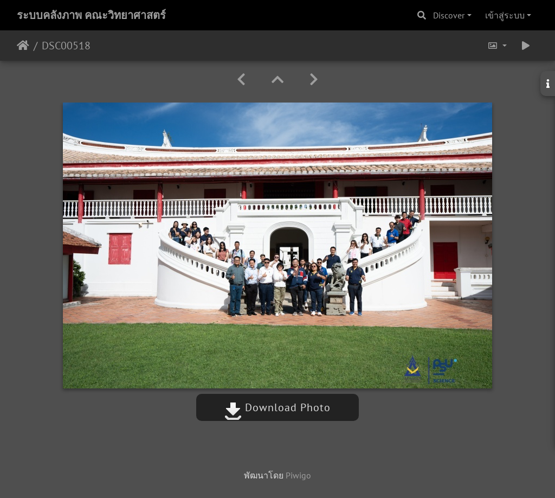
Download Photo (277, 407)
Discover (448, 15)
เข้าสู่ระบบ (505, 15)
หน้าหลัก (23, 45)
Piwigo (298, 475)
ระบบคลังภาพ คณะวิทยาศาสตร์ (91, 15)
